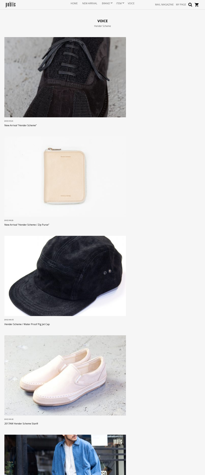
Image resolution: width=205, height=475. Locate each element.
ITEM (117, 4)
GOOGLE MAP (18, 445)
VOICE (128, 4)
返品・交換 (77, 437)
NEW (114, 351)
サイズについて (79, 423)
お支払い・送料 (79, 432)
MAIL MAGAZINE (164, 4)
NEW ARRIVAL (90, 4)
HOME (77, 4)
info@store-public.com (23, 431)
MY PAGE (181, 4)
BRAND (105, 4)
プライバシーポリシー (82, 445)
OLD (91, 351)
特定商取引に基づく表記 (83, 441)
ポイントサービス (80, 427)
